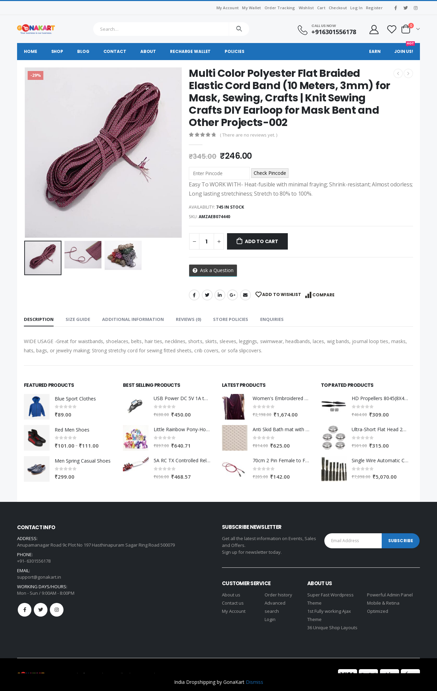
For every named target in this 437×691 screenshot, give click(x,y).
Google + (232, 295)
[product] (37, 407)
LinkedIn (219, 295)
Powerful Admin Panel (390, 595)
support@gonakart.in (39, 577)
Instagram (57, 610)
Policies (234, 51)
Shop (57, 51)
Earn (375, 51)
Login (270, 619)
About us (231, 595)
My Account (227, 7)
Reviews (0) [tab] (188, 319)
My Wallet (251, 7)
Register (374, 7)
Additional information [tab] (133, 319)
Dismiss (254, 682)
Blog (83, 51)
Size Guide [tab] (78, 319)
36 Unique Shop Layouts (332, 627)
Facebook (194, 295)
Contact (114, 51)
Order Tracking (280, 7)
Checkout (338, 7)
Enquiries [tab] (272, 319)
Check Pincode (270, 173)
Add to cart (261, 241)
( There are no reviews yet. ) (248, 135)
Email (245, 295)
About (148, 51)
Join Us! (404, 48)
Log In (356, 7)
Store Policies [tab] (230, 319)
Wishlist (306, 7)
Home (30, 51)
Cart (321, 7)
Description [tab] (39, 319)
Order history (278, 595)
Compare (323, 295)
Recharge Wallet (190, 51)
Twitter (207, 295)
